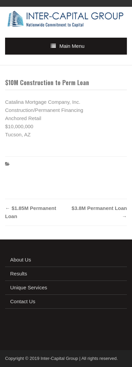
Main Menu (71, 46)
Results (18, 273)
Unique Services (28, 287)
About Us (20, 260)
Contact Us (22, 301)
